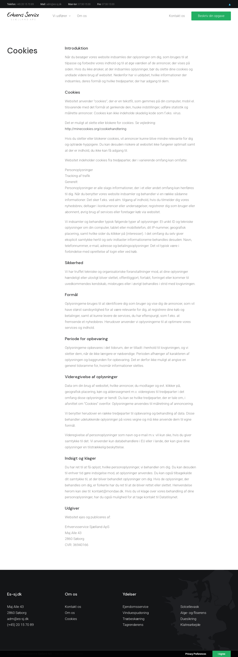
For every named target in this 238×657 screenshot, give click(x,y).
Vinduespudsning (136, 613)
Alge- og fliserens (193, 613)
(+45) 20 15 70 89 (20, 625)
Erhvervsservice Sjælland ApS (36, 653)
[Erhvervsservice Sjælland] (23, 16)
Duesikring (188, 619)
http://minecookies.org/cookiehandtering (95, 129)
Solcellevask (189, 607)
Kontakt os (177, 16)
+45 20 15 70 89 (25, 4)
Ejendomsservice (135, 607)
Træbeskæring (134, 619)
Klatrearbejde (190, 625)
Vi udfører (62, 16)
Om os (82, 16)
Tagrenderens (133, 625)
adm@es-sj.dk (54, 4)
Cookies (71, 619)
